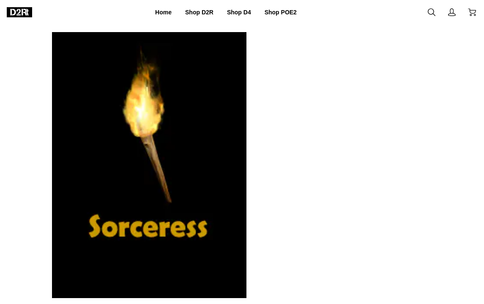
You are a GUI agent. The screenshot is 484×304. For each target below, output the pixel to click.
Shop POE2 (290, 12)
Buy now (398, 229)
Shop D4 (240, 12)
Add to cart (297, 229)
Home (151, 12)
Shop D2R (193, 12)
